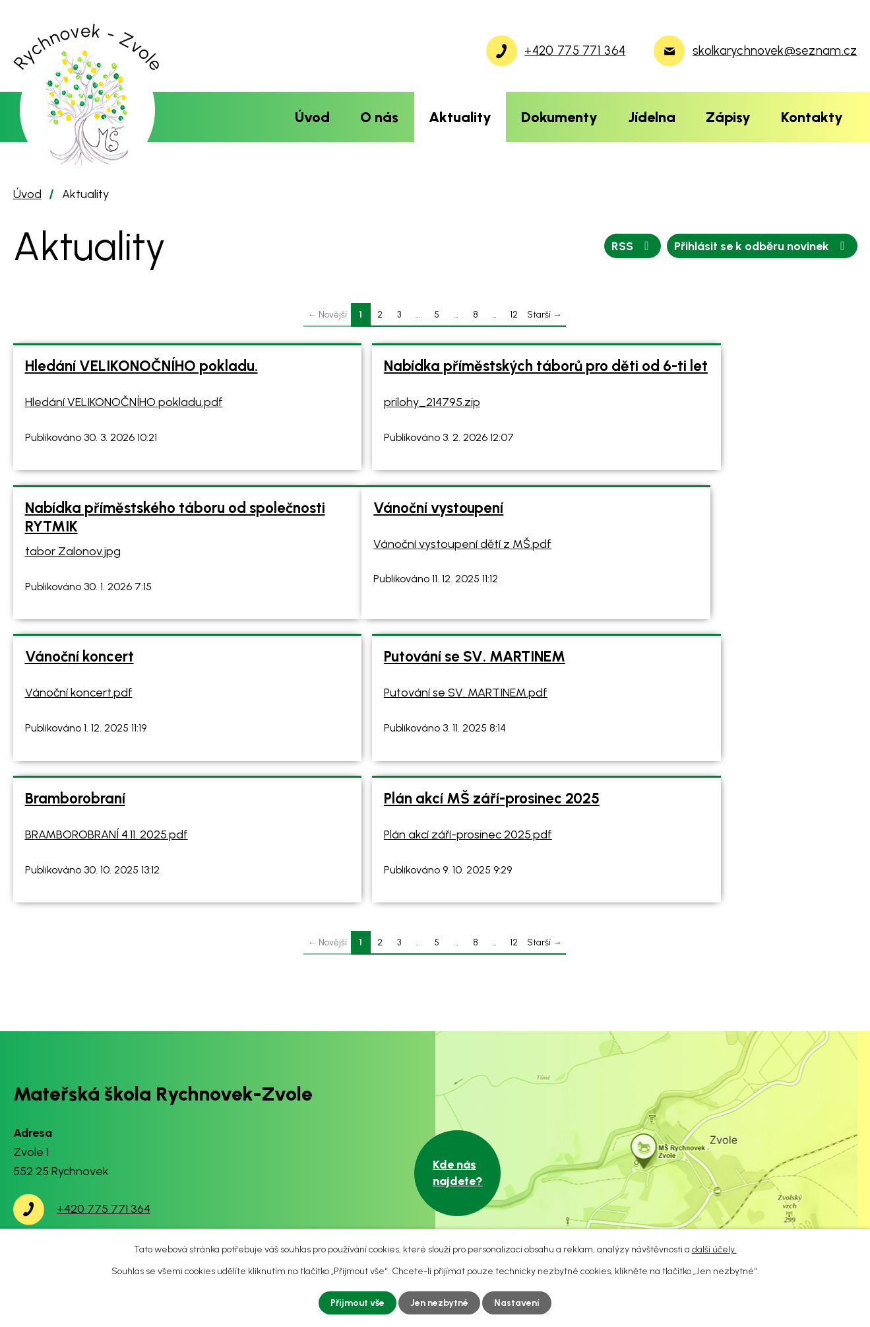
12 (514, 314)
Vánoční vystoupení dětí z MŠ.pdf (114, 567)
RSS (632, 245)
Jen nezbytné (439, 1303)
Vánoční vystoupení (90, 531)
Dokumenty (559, 116)
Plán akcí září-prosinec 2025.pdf (393, 725)
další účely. (714, 1249)
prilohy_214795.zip (357, 409)
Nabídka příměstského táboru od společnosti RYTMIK (704, 375)
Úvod (312, 116)
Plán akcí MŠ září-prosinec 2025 (417, 689)
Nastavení (517, 1303)
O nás (379, 116)
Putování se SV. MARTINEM (684, 531)
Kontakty (812, 116)
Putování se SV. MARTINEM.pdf (675, 567)
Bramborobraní (75, 689)
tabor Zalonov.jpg (641, 409)
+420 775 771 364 (103, 1115)
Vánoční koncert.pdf (363, 567)
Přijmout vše (357, 1303)
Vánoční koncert (363, 531)
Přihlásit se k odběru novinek (762, 245)
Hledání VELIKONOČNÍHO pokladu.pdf (124, 402)
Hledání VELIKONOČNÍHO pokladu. (141, 366)
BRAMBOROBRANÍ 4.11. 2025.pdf (106, 725)
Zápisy (728, 116)
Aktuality (460, 116)
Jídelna (651, 116)
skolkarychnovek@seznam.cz (134, 1153)
